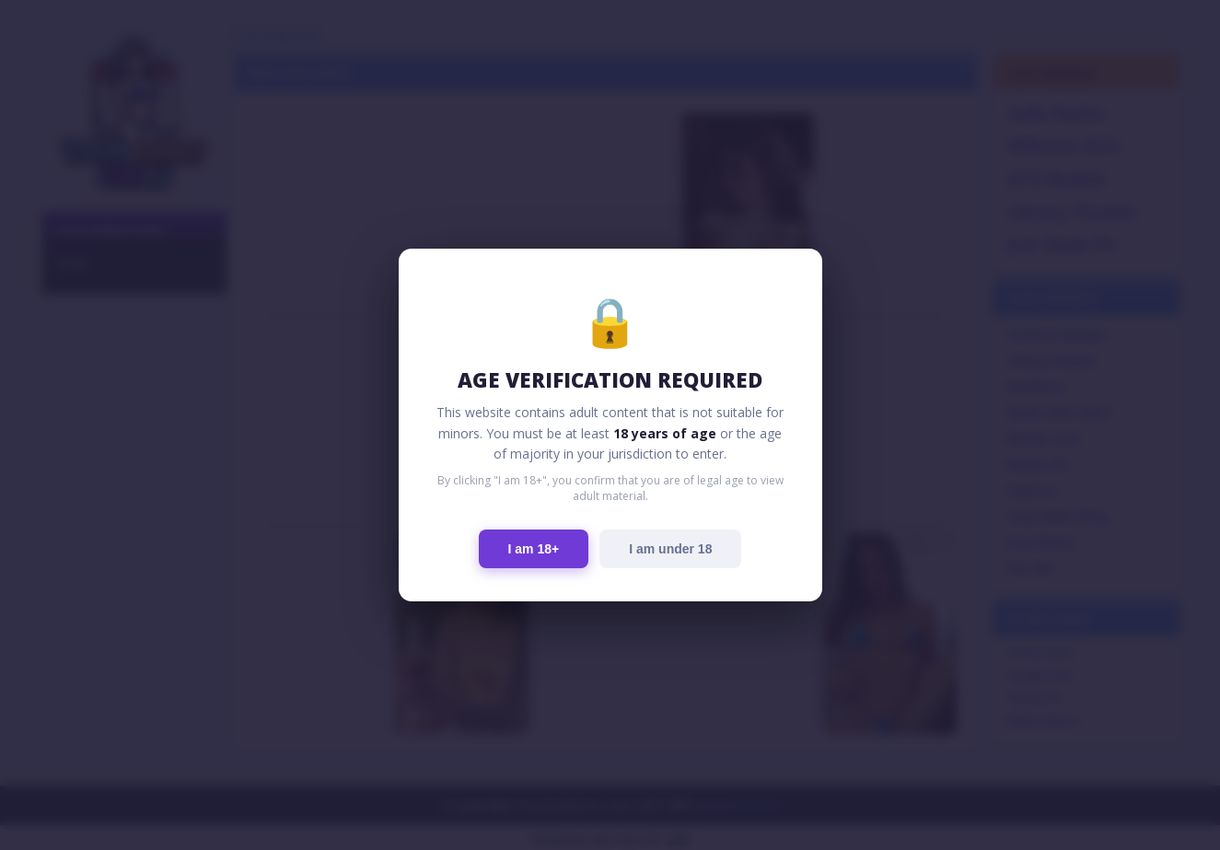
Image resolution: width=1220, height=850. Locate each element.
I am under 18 (670, 548)
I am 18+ (534, 548)
